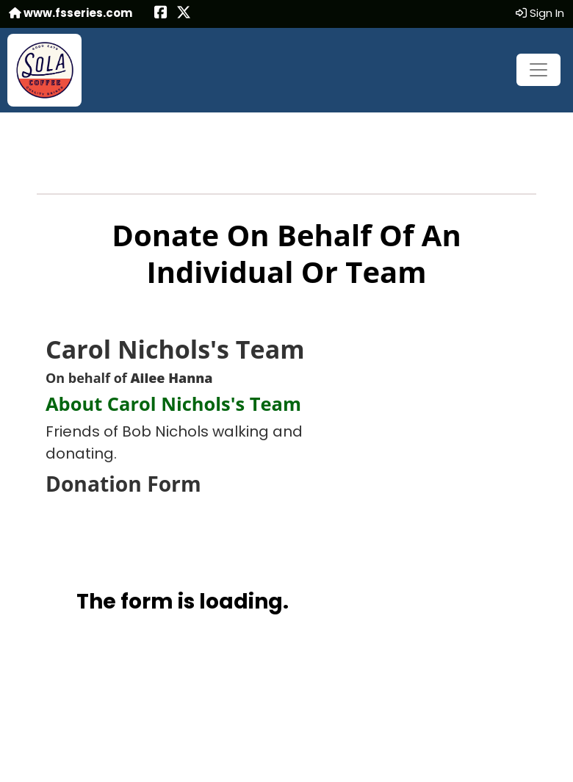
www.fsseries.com (70, 13)
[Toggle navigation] (538, 70)
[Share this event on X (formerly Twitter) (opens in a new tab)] (183, 13)
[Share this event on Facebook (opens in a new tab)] (160, 13)
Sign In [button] (540, 13)
